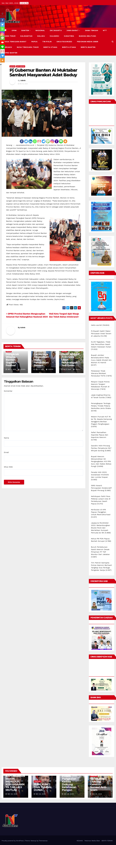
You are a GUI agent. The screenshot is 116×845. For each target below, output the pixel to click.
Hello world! (96, 325)
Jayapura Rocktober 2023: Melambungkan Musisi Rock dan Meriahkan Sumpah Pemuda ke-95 (100, 528)
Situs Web (8, 467)
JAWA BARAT (73, 30)
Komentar (8, 391)
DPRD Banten (10, 53)
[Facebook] (22, 141)
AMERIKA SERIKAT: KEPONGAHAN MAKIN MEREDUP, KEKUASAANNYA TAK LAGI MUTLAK (15, 780)
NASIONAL (40, 30)
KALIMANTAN (26, 36)
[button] (112, 42)
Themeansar (43, 841)
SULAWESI (54, 36)
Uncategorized (64, 42)
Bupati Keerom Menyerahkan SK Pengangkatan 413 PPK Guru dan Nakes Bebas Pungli (101, 461)
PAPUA (34, 42)
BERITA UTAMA (50, 47)
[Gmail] (39, 141)
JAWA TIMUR (9, 36)
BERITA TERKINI (107, 841)
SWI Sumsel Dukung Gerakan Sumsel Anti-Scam (98, 784)
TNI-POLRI (47, 42)
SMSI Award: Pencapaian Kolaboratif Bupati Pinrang (101, 487)
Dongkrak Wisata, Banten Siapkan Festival (12, 360)
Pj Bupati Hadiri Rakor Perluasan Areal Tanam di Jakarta (101, 333)
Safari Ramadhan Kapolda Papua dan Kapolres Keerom (99, 434)
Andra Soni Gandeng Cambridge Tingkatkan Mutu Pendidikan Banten (41, 357)
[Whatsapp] (35, 141)
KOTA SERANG (20, 66)
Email (6, 452)
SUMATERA (69, 36)
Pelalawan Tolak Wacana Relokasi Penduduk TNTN (98, 373)
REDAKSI (8, 47)
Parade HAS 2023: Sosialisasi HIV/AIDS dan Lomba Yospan (100, 474)
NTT (105, 30)
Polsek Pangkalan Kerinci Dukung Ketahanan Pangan (69, 783)
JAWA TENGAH (91, 30)
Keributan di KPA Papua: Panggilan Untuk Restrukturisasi (101, 512)
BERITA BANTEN (88, 47)
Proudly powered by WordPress (13, 841)
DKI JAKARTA (56, 30)
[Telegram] (43, 141)
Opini (14, 30)
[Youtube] (2, 42)
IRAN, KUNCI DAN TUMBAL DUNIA (43, 787)
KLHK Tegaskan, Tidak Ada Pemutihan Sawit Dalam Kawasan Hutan (101, 344)
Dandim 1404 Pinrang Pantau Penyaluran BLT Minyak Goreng (101, 448)
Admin (23, 80)
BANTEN (26, 30)
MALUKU (41, 36)
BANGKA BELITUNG (87, 36)
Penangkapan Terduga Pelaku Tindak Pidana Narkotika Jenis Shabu (101, 405)
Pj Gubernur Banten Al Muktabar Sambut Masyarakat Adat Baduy (43, 72)
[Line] (61, 141)
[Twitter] (26, 141)
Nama (6, 438)
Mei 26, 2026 (12, 794)
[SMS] (48, 141)
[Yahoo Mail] (57, 141)
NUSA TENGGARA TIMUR (28, 47)
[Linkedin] (30, 141)
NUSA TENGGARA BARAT (15, 42)
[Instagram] (52, 141)
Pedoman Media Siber (87, 42)
